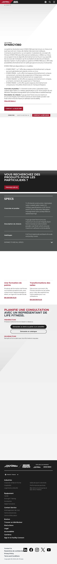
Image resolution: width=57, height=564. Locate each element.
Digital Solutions (9, 504)
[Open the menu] (54, 2)
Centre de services (10, 513)
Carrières (7, 535)
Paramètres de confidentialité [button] (14, 551)
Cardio (6, 496)
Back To (7, 5)
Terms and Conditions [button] (12, 556)
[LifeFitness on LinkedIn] (25, 552)
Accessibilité (9, 531)
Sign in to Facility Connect (14, 538)
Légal (6, 528)
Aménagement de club (12, 510)
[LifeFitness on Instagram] (37, 552)
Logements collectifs (11, 488)
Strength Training (10, 498)
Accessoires (8, 501)
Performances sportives (37, 485)
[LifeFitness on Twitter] (43, 552)
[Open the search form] (49, 2)
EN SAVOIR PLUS (10, 297)
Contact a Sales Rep (14, 108)
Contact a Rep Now (41, 115)
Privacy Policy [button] (9, 553)
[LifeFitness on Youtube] (49, 552)
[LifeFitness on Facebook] (31, 552)
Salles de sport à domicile (38, 483)
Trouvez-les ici (12, 187)
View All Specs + (10, 101)
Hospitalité (7, 485)
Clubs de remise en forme (12, 483)
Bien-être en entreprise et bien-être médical (38, 488)
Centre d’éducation (10, 515)
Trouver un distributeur (13, 522)
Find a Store (8, 525)
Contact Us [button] (8, 548)
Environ (7, 519)
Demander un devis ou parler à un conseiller (28, 326)
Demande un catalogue (28, 331)
